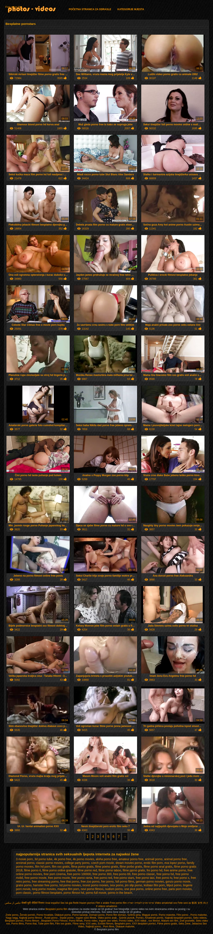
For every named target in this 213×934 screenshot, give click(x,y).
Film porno (183, 914)
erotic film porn (153, 862)
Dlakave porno (63, 914)
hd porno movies (70, 885)
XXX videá (141, 920)
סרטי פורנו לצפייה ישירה (140, 902)
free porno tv (164, 877)
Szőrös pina (133, 914)
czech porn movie (102, 862)
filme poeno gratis (106, 866)
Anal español (52, 902)
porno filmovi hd (74, 892)
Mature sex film (169, 920)
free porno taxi (145, 877)
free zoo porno (90, 881)
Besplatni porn (123, 923)
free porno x (181, 877)
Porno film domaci (116, 914)
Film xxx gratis (63, 923)
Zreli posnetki (187, 920)
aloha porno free (106, 859)
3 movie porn (24, 859)
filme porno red (87, 870)
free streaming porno (45, 881)
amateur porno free (131, 859)
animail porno (153, 859)
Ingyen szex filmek (86, 917)
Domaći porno (97, 914)
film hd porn (42, 866)
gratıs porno (24, 885)
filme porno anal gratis (158, 866)
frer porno (107, 881)
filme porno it (32, 870)
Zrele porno (12, 914)
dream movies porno (128, 862)
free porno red (103, 877)
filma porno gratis (82, 866)
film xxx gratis (61, 866)
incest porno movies (96, 885)
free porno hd (165, 874)
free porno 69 (121, 874)
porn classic (23, 892)
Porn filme (108, 926)
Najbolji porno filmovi (31, 917)
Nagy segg (12, 917)
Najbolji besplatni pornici (178, 917)
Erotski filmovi (105, 923)
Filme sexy (78, 923)
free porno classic (143, 874)
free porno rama (82, 877)
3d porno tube (43, 859)
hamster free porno (45, 885)
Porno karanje (80, 914)
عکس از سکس (13, 902)
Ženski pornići (27, 914)
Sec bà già (66, 902)
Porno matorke (167, 914)
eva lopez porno (174, 862)
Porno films (17, 923)
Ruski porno (51, 917)
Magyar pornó (149, 914)
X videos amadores (106, 906)
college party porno (77, 862)
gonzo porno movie (178, 881)
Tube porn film (46, 923)
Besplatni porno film (57, 909)
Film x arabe (102, 902)
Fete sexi (183, 902)
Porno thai (31, 923)
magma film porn (68, 889)
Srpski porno (67, 917)
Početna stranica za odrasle (90, 9)
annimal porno (25, 862)
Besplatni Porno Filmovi (54, 920)
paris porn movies (180, 889)
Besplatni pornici (14, 920)
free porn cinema (55, 874)
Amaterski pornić (154, 917)
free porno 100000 (79, 874)
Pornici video (126, 920)
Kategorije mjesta (130, 9)
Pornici (140, 917)
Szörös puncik (126, 917)
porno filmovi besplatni (47, 892)
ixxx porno (116, 885)
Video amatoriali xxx (166, 902)
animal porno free (175, 859)
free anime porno (175, 870)
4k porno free (62, 859)
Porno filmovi (32, 920)
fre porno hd (154, 870)
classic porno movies (49, 862)
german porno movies (150, 881)
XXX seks (91, 923)
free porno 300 (102, 874)
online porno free (156, 889)
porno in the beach (120, 892)
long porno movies (44, 889)
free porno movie (35, 877)
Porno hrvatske (44, 914)
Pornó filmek (76, 920)
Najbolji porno (94, 926)
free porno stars (124, 877)
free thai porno (69, 881)
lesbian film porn (154, 885)
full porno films (124, 881)
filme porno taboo (110, 870)
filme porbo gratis (131, 866)
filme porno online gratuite (59, 870)
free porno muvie (59, 877)
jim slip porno (133, 885)
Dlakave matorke (125, 926)
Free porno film (13, 7)
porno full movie (96, 892)
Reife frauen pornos (84, 902)
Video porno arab (107, 917)
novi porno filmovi (92, 889)
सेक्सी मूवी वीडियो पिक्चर (33, 902)
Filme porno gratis (167, 923)
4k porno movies (83, 859)
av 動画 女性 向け (198, 902)
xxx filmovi (154, 920)
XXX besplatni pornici (144, 923)
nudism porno (114, 889)
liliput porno (174, 885)
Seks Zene (184, 923)
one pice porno (134, 889)
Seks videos (200, 917)
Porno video (90, 920)
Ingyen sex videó (108, 920)
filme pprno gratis (134, 870)
